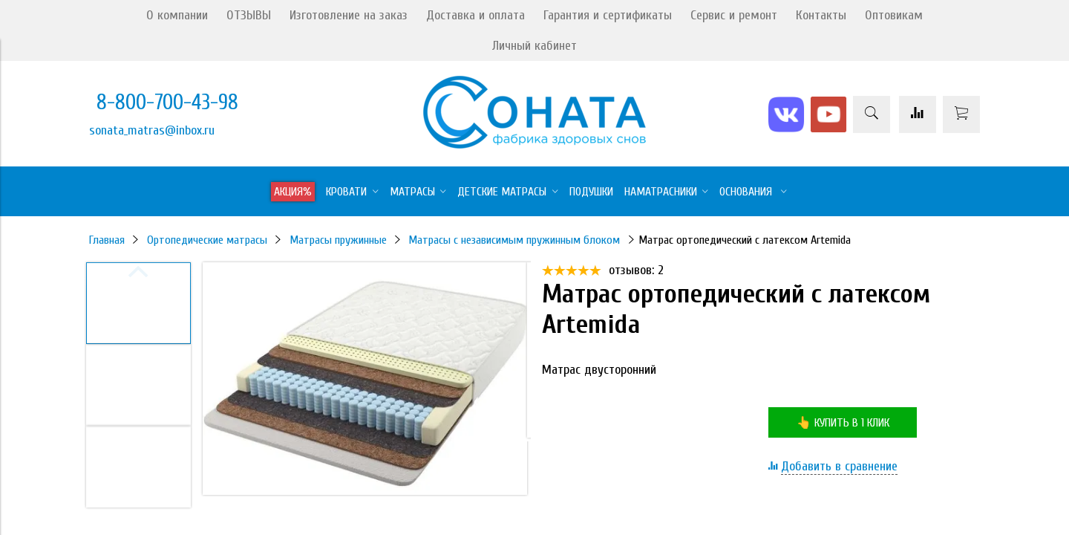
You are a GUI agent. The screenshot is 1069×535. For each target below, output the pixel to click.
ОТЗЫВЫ (248, 15)
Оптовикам (894, 15)
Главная (107, 240)
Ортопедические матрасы (207, 240)
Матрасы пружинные (338, 240)
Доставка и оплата (475, 15)
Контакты (821, 15)
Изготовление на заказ (349, 15)
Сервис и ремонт (733, 15)
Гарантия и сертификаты (607, 15)
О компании (177, 15)
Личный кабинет (534, 46)
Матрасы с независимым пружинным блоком (514, 240)
